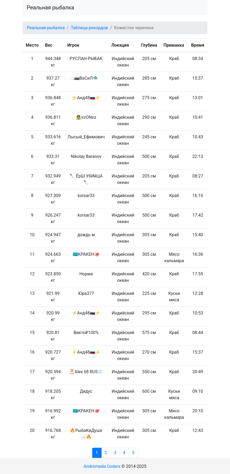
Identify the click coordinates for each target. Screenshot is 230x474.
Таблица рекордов (89, 27)
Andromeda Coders (102, 466)
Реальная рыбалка (50, 7)
